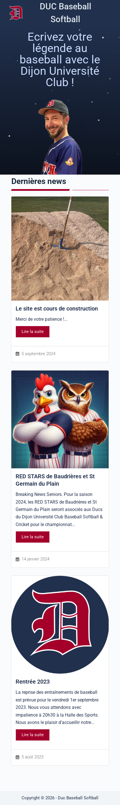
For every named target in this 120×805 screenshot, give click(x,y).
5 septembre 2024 (38, 354)
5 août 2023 (32, 757)
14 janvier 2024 (35, 559)
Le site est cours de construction (57, 308)
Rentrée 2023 (33, 681)
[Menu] (110, 12)
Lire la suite (33, 331)
